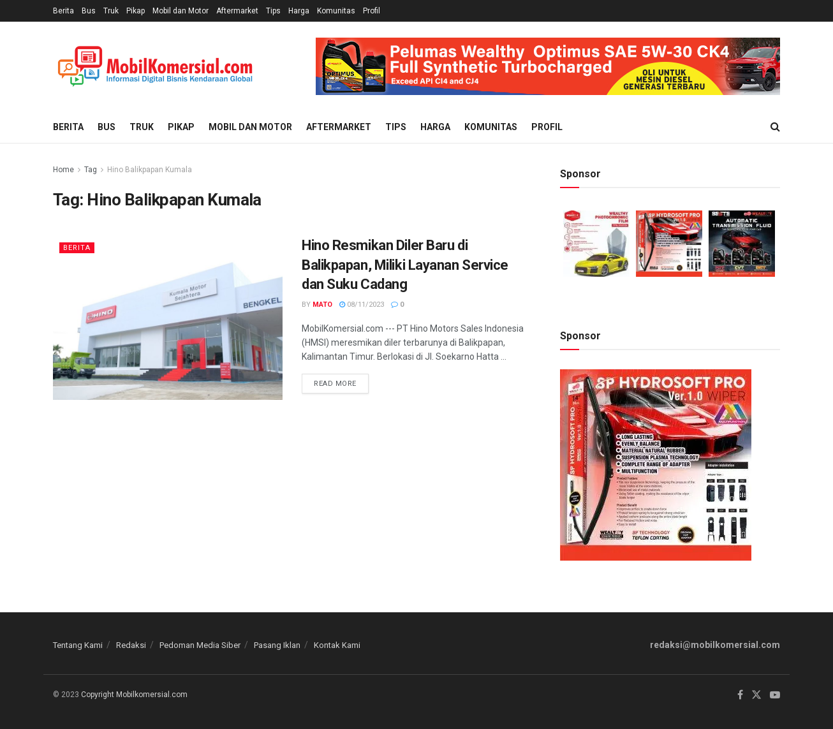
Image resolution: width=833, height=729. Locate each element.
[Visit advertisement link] (548, 66)
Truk (111, 10)
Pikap (135, 10)
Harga (298, 10)
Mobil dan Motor (180, 10)
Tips (273, 10)
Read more (341, 381)
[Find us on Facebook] (740, 695)
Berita (63, 10)
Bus (89, 10)
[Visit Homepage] (155, 67)
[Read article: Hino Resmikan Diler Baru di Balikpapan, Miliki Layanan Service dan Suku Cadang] (168, 318)
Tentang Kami (78, 645)
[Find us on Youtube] (775, 695)
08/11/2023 (361, 304)
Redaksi (131, 645)
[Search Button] (775, 127)
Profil (371, 10)
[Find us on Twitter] (756, 695)
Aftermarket (237, 10)
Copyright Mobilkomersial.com (134, 694)
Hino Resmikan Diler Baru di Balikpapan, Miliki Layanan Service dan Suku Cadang (405, 265)
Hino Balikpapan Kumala (149, 169)
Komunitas (336, 10)
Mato (322, 304)
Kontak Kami (337, 645)
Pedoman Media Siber (199, 645)
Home (63, 169)
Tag (90, 169)
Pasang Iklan (277, 645)
